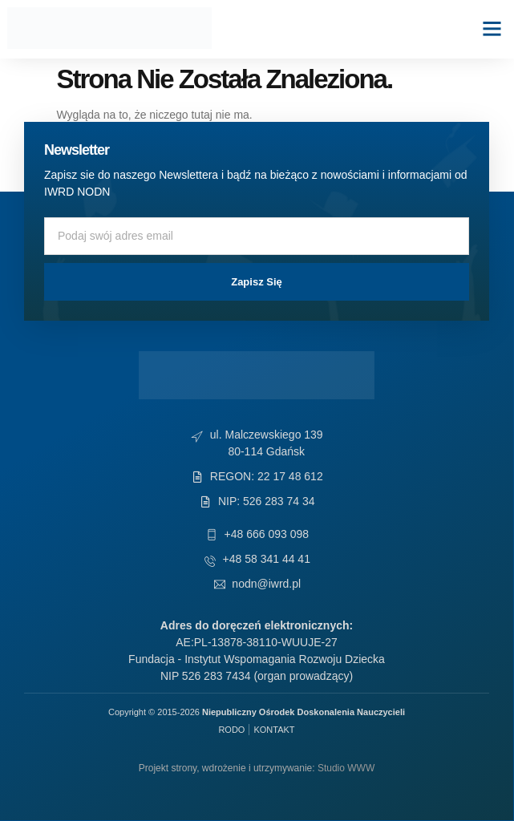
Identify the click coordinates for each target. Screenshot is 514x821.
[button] (492, 28)
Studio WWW (346, 768)
